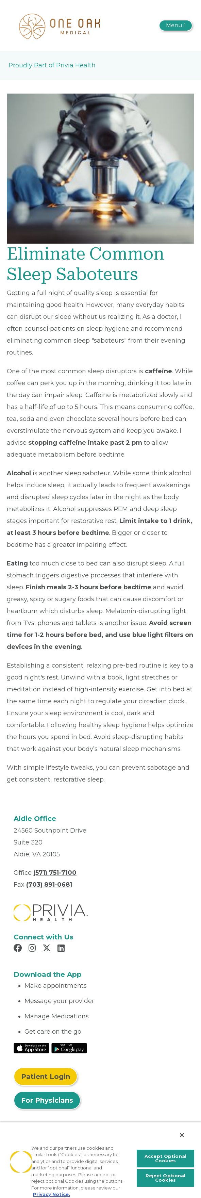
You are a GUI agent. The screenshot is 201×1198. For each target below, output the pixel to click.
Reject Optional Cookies (166, 1178)
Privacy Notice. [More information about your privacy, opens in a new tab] (51, 1194)
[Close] (181, 1135)
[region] (100, 1160)
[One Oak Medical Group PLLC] (60, 25)
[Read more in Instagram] (33, 949)
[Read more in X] (48, 949)
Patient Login (45, 1076)
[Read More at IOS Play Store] (31, 1047)
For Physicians (47, 1100)
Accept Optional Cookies (165, 1158)
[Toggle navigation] (175, 25)
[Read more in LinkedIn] (62, 949)
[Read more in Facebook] (19, 949)
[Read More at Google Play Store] (69, 1047)
